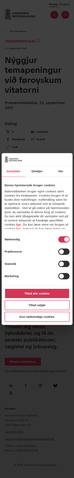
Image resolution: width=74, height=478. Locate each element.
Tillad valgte (36, 305)
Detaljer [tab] (37, 171)
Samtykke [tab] (13, 171)
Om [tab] (60, 171)
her (18, 224)
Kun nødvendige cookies (37, 316)
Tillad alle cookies (37, 293)
